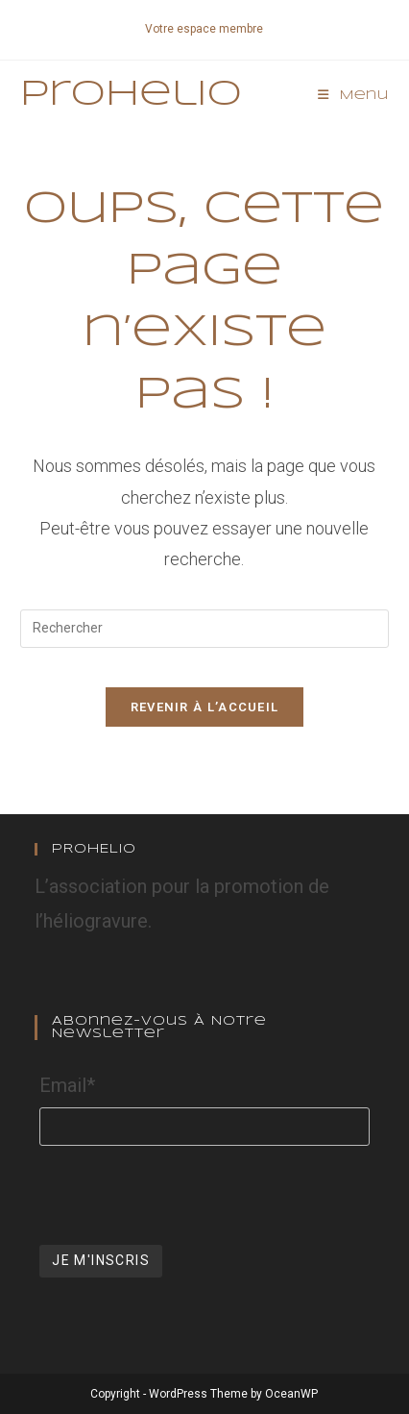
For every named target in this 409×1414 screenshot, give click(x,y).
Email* (67, 1085)
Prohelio (131, 95)
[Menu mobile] (353, 95)
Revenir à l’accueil (205, 707)
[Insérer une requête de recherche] (204, 628)
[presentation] (185, 1192)
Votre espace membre (204, 29)
